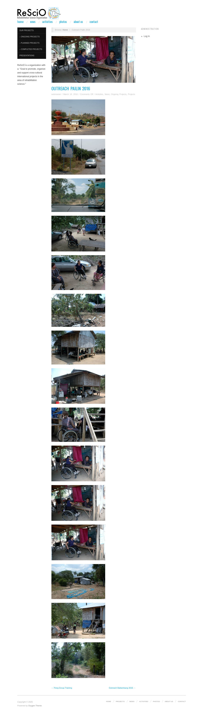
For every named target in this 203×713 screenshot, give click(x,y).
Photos (63, 21)
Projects (131, 94)
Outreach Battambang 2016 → (122, 688)
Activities (47, 21)
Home (20, 21)
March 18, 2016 (70, 94)
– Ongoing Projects (30, 37)
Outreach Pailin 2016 (70, 88)
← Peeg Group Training (61, 688)
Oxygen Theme (35, 706)
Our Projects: (27, 30)
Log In (147, 36)
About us (78, 21)
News (32, 21)
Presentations (27, 56)
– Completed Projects (31, 49)
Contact (94, 21)
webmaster (56, 94)
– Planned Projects (30, 43)
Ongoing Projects (118, 94)
